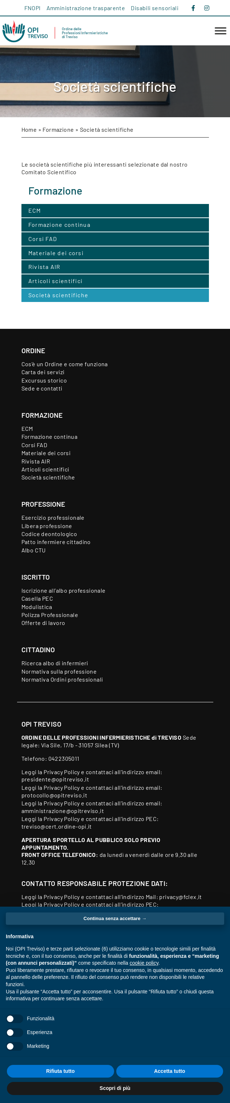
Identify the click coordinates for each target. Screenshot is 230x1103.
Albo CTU (33, 550)
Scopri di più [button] (115, 1088)
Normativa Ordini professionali (62, 679)
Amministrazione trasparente (86, 7)
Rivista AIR (44, 266)
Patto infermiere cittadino (56, 541)
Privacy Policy (62, 771)
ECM (34, 210)
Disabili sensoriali (154, 7)
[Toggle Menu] (220, 31)
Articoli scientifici (55, 280)
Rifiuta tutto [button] (60, 1071)
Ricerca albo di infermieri (54, 662)
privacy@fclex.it (180, 896)
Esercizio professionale (53, 517)
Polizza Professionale (49, 614)
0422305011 (64, 758)
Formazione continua (59, 224)
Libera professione (46, 525)
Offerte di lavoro (43, 622)
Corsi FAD (42, 238)
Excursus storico (44, 380)
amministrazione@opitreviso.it (62, 810)
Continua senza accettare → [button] (115, 918)
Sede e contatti (41, 388)
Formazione (58, 129)
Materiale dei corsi (56, 252)
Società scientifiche (58, 294)
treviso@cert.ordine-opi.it (56, 826)
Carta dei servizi (43, 371)
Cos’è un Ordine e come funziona (64, 363)
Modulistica (36, 606)
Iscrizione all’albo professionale (63, 590)
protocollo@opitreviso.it (54, 795)
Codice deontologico (49, 533)
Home (29, 129)
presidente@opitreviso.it (55, 779)
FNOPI (32, 7)
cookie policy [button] (144, 963)
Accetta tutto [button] (169, 1071)
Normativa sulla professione (59, 671)
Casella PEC (37, 598)
